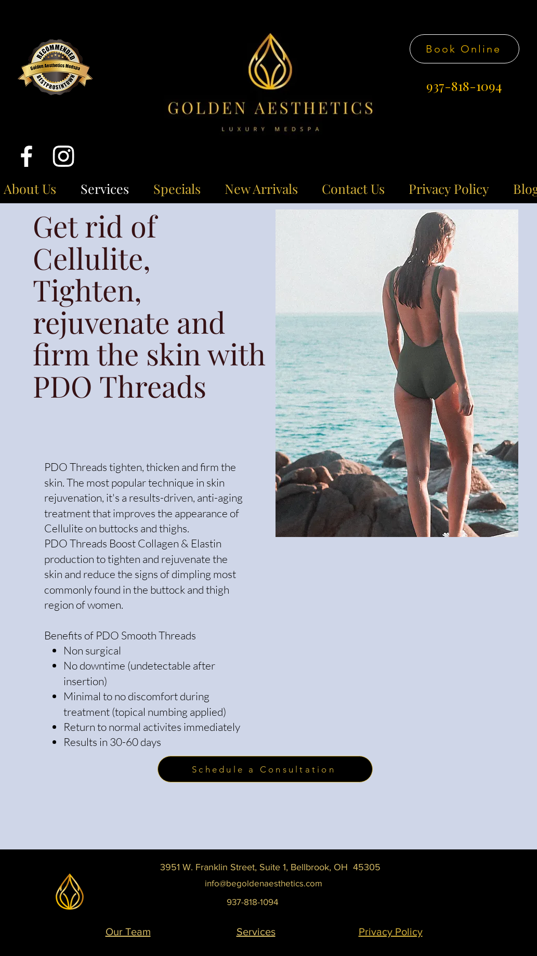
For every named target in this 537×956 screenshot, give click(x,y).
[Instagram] (63, 156)
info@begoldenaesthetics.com (263, 883)
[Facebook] (26, 156)
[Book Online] (464, 48)
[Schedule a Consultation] (265, 769)
